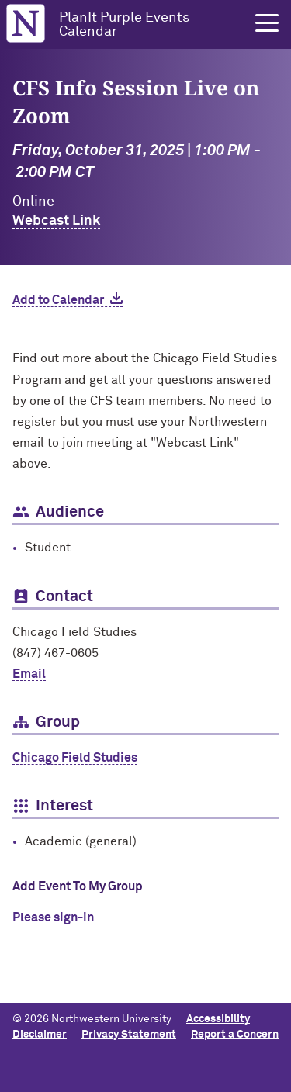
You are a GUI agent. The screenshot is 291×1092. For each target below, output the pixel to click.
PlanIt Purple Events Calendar (124, 25)
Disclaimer (39, 1034)
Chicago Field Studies (74, 758)
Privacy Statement (128, 1034)
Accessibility (218, 1019)
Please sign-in (53, 917)
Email (29, 674)
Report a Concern (235, 1034)
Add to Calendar (58, 300)
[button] (267, 23)
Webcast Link (56, 221)
